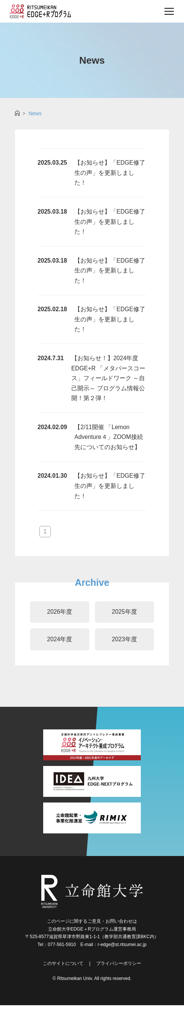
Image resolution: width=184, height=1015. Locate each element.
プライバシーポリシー (118, 973)
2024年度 (59, 649)
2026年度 (59, 621)
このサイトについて (63, 973)
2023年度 (124, 649)
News (35, 113)
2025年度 (124, 621)
